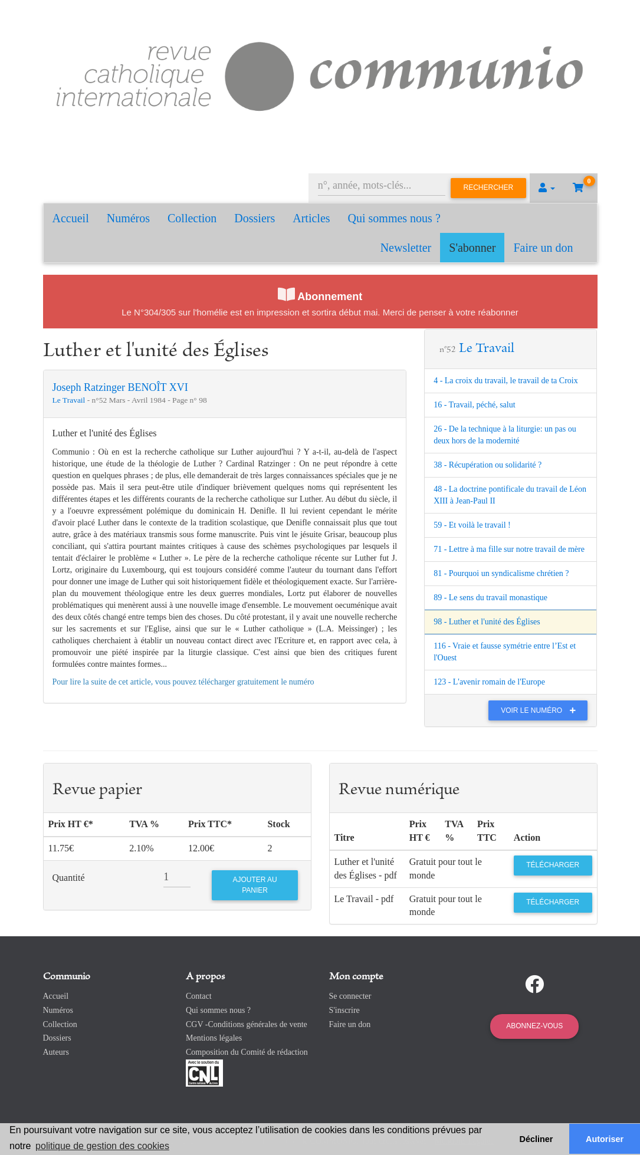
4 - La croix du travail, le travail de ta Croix (506, 380)
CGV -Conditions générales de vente (246, 1024)
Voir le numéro (541, 710)
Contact (199, 996)
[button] (547, 188)
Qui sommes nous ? (394, 218)
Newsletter (406, 247)
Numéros (128, 218)
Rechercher (489, 187)
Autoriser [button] (604, 1139)
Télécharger (552, 865)
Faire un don (543, 247)
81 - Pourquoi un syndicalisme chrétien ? (501, 573)
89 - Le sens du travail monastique (490, 597)
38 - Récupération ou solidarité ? (487, 464)
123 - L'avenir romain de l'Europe (489, 681)
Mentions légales (214, 1038)
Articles (311, 218)
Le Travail (69, 400)
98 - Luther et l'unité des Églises (487, 621)
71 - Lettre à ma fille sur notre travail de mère (509, 549)
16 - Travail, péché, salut (474, 404)
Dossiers (254, 218)
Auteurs (56, 1052)
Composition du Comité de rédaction (247, 1052)
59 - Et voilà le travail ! (472, 525)
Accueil (70, 218)
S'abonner (472, 247)
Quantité (68, 878)
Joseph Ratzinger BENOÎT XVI (120, 387)
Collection (192, 218)
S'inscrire (344, 1010)
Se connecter (350, 996)
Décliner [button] (536, 1139)
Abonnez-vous (534, 1026)
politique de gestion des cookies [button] (102, 1146)
